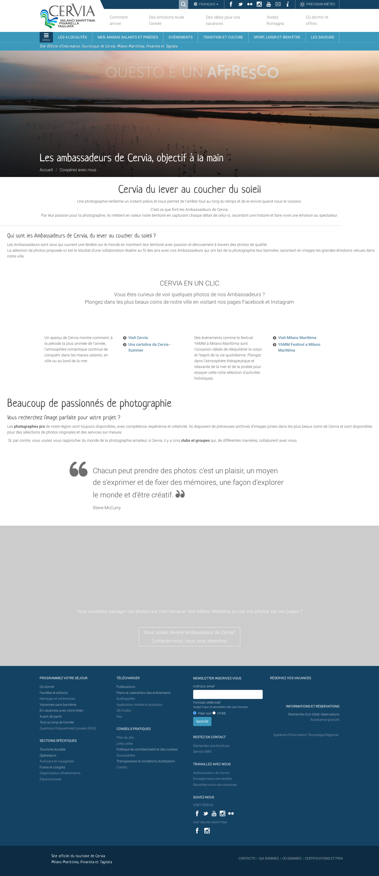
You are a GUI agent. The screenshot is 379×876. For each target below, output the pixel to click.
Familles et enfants (54, 693)
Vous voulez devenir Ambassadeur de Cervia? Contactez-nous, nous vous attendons (189, 637)
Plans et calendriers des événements (144, 693)
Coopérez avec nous (78, 169)
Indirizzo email (203, 686)
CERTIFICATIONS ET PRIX (324, 858)
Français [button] (208, 4)
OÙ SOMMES (291, 858)
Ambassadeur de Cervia (211, 773)
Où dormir (47, 687)
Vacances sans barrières (58, 705)
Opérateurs (48, 755)
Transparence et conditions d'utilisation (146, 761)
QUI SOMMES (269, 858)
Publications (126, 687)
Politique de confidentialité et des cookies (147, 749)
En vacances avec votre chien (62, 710)
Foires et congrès (52, 767)
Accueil (46, 169)
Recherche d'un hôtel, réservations (313, 714)
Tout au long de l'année (57, 722)
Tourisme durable (53, 749)
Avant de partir (51, 716)
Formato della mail (220, 704)
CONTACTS (247, 858)
